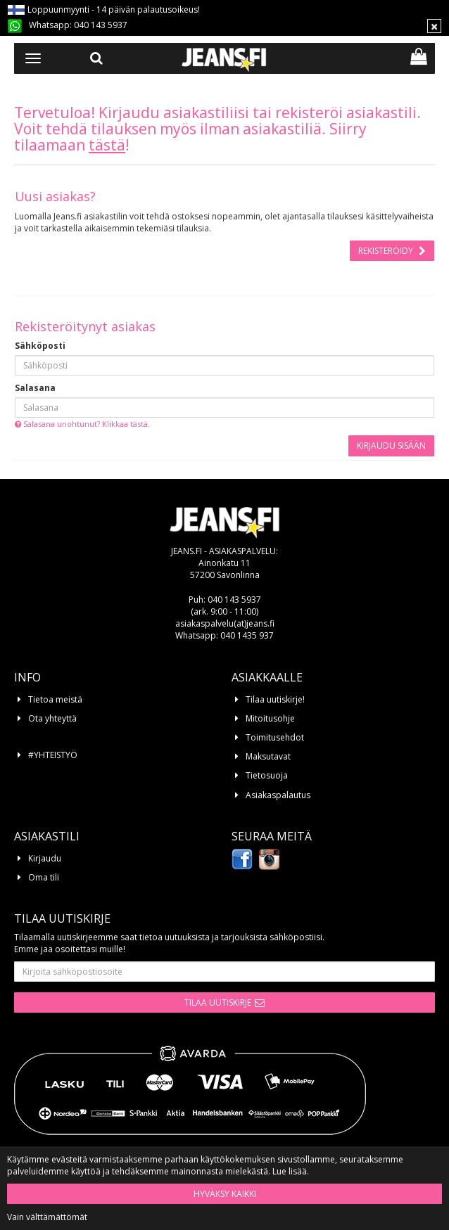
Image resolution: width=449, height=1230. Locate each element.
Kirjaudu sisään (391, 445)
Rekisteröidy (386, 251)
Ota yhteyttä (52, 718)
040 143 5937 (100, 25)
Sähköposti (40, 346)
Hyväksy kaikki (225, 1194)
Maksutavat (268, 756)
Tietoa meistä (55, 699)
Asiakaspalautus (278, 795)
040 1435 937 (247, 635)
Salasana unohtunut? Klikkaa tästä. (82, 423)
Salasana (35, 388)
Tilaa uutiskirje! (275, 699)
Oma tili (43, 877)
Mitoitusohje (270, 718)
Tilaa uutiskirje (217, 1002)
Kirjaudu (44, 858)
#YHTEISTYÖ (52, 755)
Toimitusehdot (275, 737)
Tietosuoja (267, 775)
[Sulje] (434, 26)
